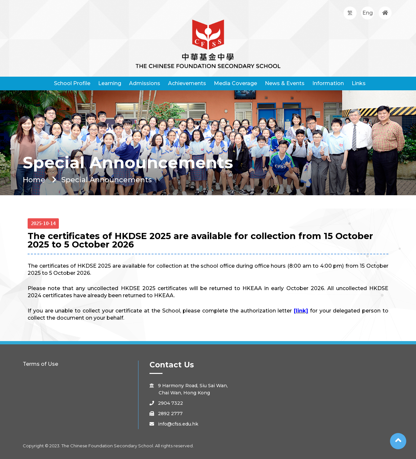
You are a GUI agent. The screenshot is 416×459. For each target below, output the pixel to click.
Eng (367, 13)
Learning (109, 83)
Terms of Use (40, 364)
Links (359, 83)
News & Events (285, 83)
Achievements (187, 83)
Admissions (144, 83)
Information (328, 83)
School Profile (72, 83)
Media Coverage (235, 83)
